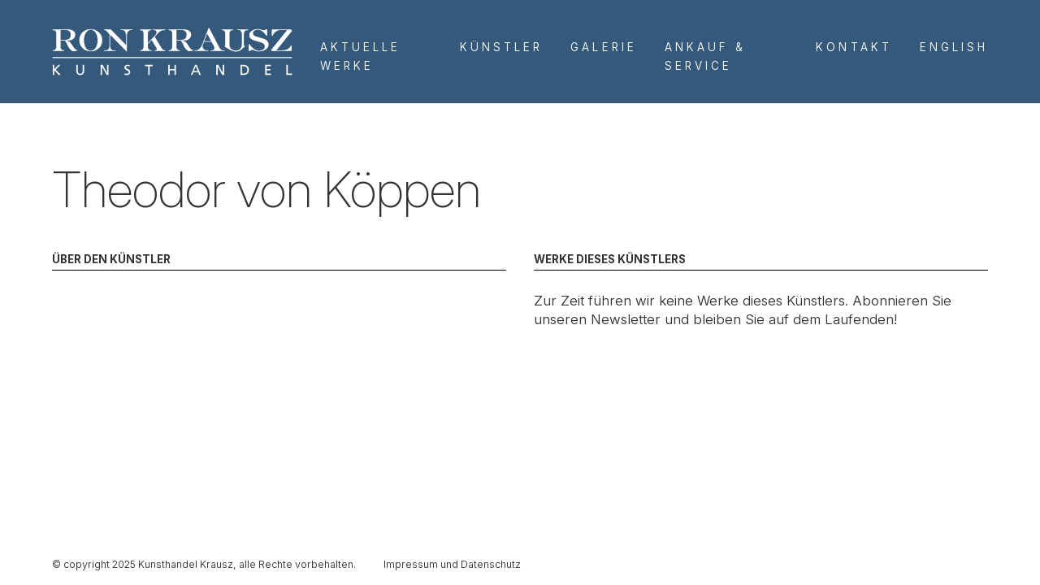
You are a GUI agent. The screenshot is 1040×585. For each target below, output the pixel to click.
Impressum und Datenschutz (452, 564)
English (954, 47)
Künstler (501, 47)
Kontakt (853, 47)
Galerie (603, 47)
